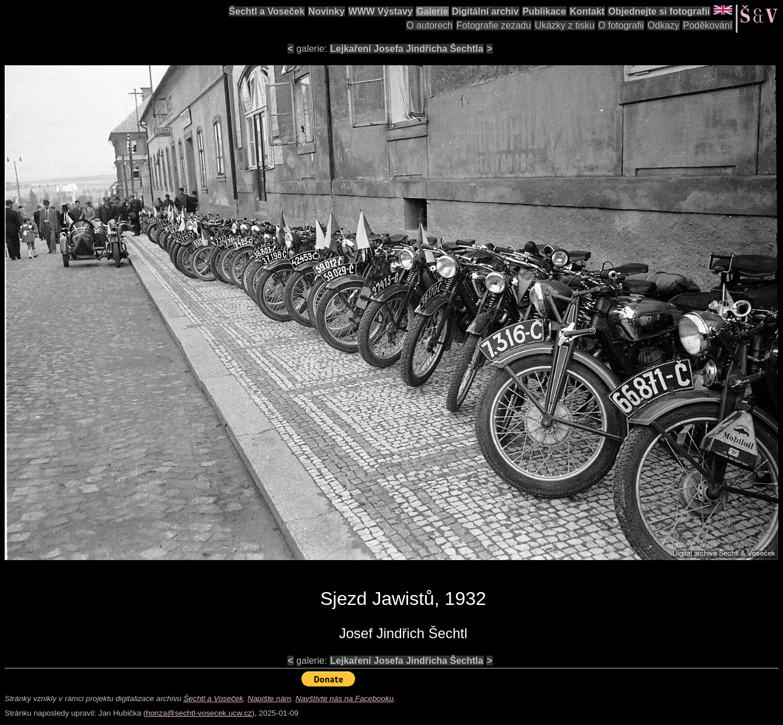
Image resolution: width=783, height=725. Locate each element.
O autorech (429, 25)
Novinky (326, 11)
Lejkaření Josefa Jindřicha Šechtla (406, 49)
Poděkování (707, 25)
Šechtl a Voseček (267, 11)
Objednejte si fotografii (659, 11)
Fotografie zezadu (494, 25)
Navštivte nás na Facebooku (345, 698)
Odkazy (663, 25)
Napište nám (270, 698)
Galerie (432, 11)
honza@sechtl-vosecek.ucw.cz (199, 713)
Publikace (544, 11)
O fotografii (621, 25)
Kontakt (587, 11)
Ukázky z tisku (564, 25)
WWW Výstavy (381, 11)
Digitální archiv (485, 11)
